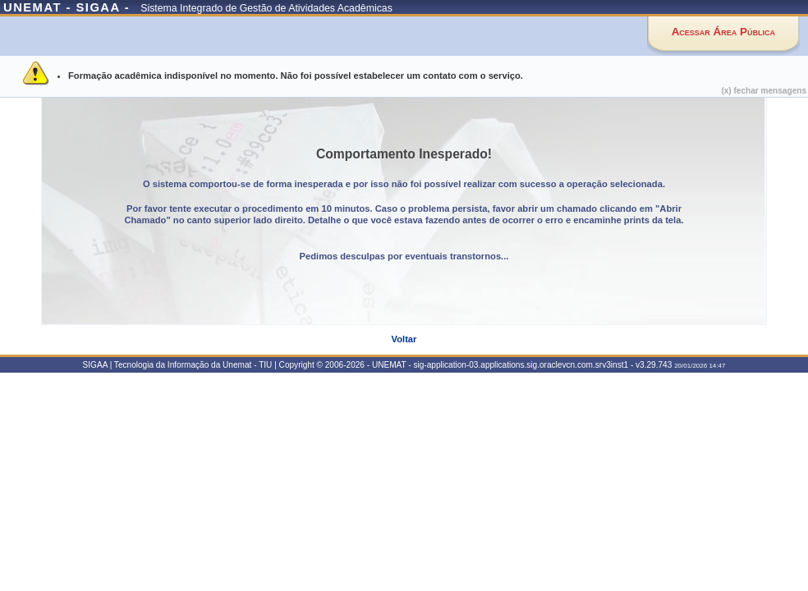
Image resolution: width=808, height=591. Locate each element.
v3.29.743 (654, 364)
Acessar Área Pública (723, 31)
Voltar (404, 339)
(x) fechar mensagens (763, 90)
